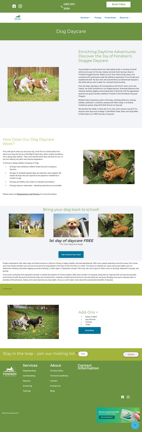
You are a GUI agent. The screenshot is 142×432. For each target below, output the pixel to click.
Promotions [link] (110, 18)
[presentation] (105, 354)
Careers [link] (53, 381)
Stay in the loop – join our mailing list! (40, 353)
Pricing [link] (98, 18)
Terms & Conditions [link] (59, 376)
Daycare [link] (27, 381)
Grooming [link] (27, 386)
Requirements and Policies (28, 194)
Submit (131, 354)
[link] (14, 6)
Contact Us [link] (55, 386)
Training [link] (27, 391)
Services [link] (85, 18)
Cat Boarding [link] (29, 376)
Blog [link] (52, 391)
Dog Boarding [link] (29, 371)
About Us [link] (124, 18)
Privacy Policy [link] (56, 371)
